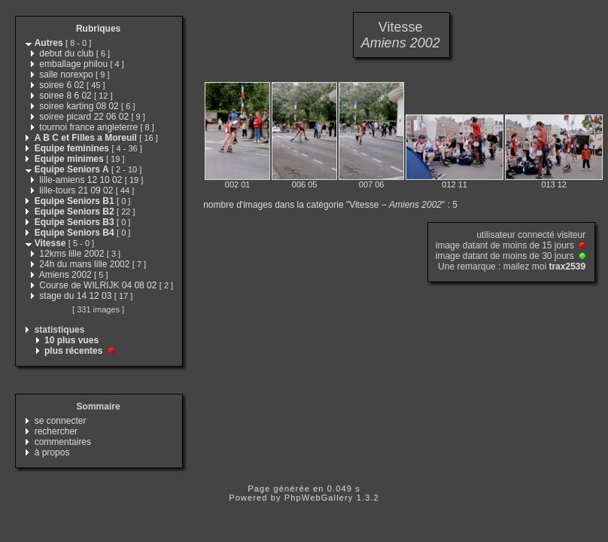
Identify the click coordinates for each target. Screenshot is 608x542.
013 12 (554, 184)
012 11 (454, 184)
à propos (52, 452)
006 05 (305, 184)
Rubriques (98, 28)
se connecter (61, 421)
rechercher (56, 431)
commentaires (63, 442)
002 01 (238, 184)
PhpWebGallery (319, 497)
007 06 (372, 184)
